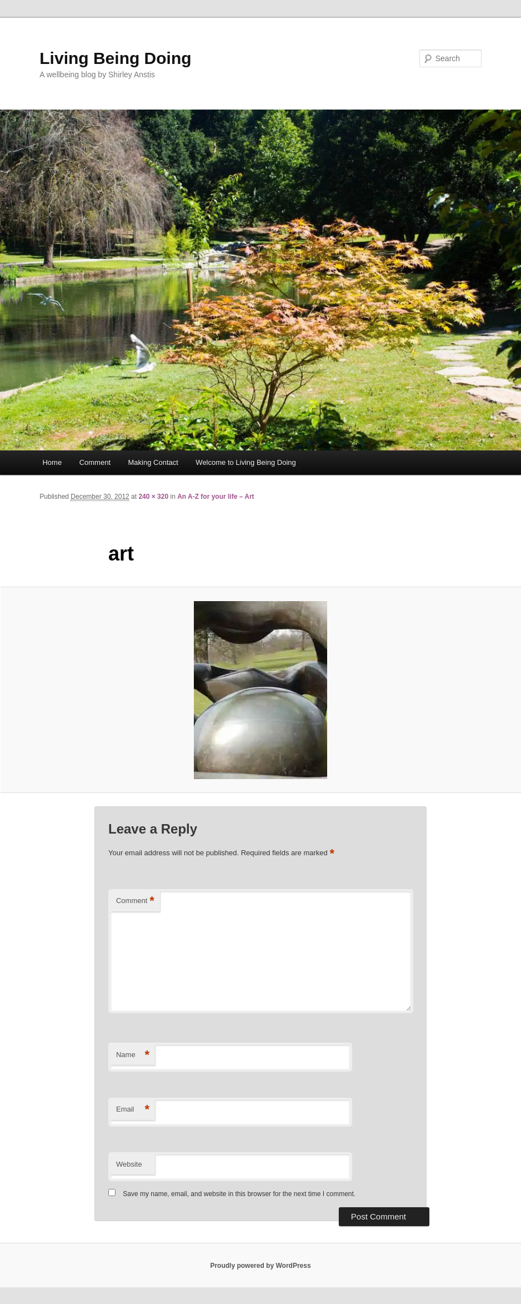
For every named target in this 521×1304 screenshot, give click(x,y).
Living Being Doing (115, 58)
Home (52, 462)
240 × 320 (153, 496)
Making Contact (153, 462)
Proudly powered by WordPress (260, 1266)
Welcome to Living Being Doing (245, 462)
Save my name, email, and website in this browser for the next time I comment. (239, 1194)
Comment (95, 462)
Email (132, 1110)
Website (129, 1164)
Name (132, 1055)
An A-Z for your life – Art (215, 496)
